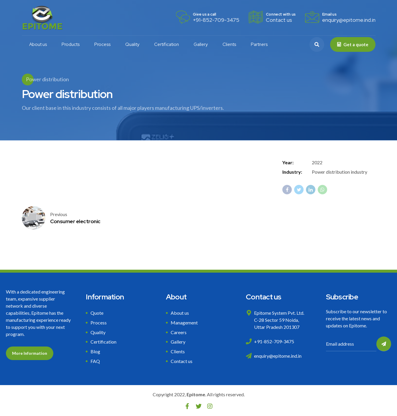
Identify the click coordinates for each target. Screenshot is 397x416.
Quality (132, 44)
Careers (179, 332)
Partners (259, 44)
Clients (229, 44)
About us (38, 44)
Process (102, 44)
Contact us (181, 361)
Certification (166, 44)
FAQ (95, 361)
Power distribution (47, 79)
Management (184, 322)
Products (71, 44)
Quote (96, 313)
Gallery (201, 44)
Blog (95, 351)
